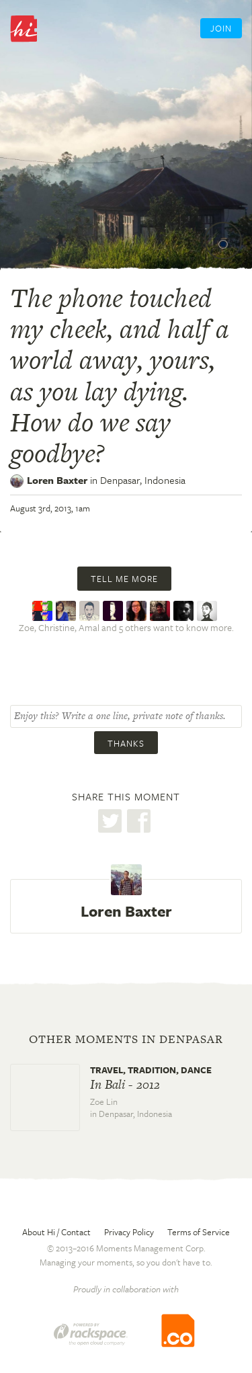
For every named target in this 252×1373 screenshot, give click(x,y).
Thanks (126, 743)
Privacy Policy (129, 1232)
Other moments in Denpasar (126, 1039)
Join (221, 28)
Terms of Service (198, 1232)
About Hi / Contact (56, 1232)
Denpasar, (142, 479)
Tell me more (124, 578)
